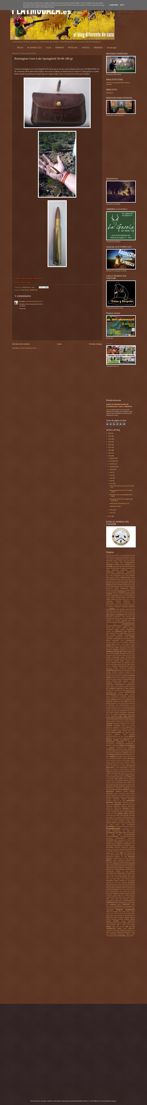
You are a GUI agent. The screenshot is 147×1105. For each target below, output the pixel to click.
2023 (109, 441)
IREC (131, 754)
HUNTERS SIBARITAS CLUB (116, 734)
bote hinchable (126, 590)
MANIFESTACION (110, 787)
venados (123, 921)
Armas (112, 577)
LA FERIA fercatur (123, 769)
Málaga (133, 786)
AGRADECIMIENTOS (129, 562)
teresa (107, 908)
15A (121, 555)
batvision (130, 584)
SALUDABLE (109, 880)
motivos (112, 804)
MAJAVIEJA (122, 786)
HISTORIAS (117, 725)
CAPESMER (114, 595)
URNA (111, 917)
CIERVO (122, 629)
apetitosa (111, 575)
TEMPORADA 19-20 (129, 900)
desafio (108, 664)
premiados (132, 842)
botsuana (132, 590)
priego (122, 845)
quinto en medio (115, 853)
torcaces (108, 913)
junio (111, 475)
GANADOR (131, 716)
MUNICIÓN (123, 806)
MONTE (124, 798)
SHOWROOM (109, 889)
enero (112, 512)
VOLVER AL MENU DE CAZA (22, 282)
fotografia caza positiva (111, 710)
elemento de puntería (111, 679)
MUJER (128, 804)
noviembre (113, 461)
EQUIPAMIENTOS (130, 684)
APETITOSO (117, 575)
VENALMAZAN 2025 (111, 922)
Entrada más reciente (21, 344)
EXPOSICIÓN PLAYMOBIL (119, 696)
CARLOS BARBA (110, 597)
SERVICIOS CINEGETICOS (128, 887)
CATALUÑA (124, 606)
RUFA (114, 878)
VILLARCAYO (116, 930)
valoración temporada (111, 919)
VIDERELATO (131, 928)
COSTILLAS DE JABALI (129, 646)
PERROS (113, 822)
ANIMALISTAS (110, 572)
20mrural (117, 557)
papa (107, 817)
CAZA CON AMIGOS (118, 611)
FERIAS (123, 703)
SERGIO (128, 886)
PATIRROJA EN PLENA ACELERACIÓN (115, 819)
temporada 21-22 (115, 904)
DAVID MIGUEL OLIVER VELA (127, 659)
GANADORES (110, 718)
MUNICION (117, 806)
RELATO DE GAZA (118, 865)
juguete (115, 764)
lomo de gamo (131, 780)
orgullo (107, 815)
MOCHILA (108, 797)
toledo (123, 911)
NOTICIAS (72, 47)
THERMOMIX (109, 910)
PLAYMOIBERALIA (120, 838)
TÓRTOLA (116, 913)
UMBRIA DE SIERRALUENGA (125, 915)
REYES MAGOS (122, 875)
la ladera (119, 773)
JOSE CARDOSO (124, 762)
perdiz (133, 821)
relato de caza (110, 865)
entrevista (109, 683)
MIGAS (128, 793)
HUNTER (118, 732)
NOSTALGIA (120, 811)
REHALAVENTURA (124, 864)
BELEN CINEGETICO (125, 586)
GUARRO (109, 723)
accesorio (120, 560)
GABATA (129, 714)
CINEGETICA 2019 (121, 631)
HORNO (119, 730)
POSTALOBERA (118, 842)
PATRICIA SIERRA (130, 819)
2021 (109, 447)
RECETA (108, 860)
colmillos (126, 636)
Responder (22, 308)
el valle (113, 677)
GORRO (118, 721)
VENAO (124, 922)
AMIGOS (132, 566)
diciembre (113, 458)
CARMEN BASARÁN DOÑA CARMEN (125, 597)
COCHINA (113, 635)
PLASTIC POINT (120, 824)
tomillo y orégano (130, 911)
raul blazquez (127, 854)
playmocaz (132, 826)
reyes (116, 875)
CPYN (117, 648)
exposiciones (131, 696)
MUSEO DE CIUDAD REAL (113, 808)
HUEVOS (108, 732)
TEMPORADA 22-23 (128, 904)
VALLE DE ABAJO (119, 917)
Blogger (114, 1101)
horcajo (108, 730)
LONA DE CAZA (110, 782)
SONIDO (115, 895)
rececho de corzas (123, 858)
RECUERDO (109, 862)
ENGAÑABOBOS (131, 679)
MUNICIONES (131, 806)
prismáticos (132, 845)
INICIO (20, 47)
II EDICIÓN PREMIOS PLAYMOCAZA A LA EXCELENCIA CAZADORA (120, 740)
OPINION (59, 47)
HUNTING (132, 734)
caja (114, 593)
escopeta (121, 686)
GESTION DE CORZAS (123, 719)
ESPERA (112, 688)
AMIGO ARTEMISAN (125, 566)
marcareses (132, 789)
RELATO (132, 864)
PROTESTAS (117, 847)
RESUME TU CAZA (122, 871)
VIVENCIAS (126, 932)
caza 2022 (128, 609)
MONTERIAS (117, 802)
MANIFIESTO (119, 787)
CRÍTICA (133, 648)
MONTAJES (116, 798)
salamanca (127, 878)
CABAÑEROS (122, 592)
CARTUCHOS (110, 603)
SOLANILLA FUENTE (129, 893)
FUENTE (116, 712)
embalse (119, 679)
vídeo (113, 926)
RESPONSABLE (110, 871)
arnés (107, 579)
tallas (120, 898)
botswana (108, 592)
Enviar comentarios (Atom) (28, 348)
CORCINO (132, 642)
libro (116, 778)
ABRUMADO (109, 560)
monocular (122, 797)
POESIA (128, 840)
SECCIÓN (124, 882)
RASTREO (117, 854)
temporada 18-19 (120, 900)
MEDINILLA (119, 791)
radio (121, 853)
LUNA (133, 784)
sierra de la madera (125, 889)
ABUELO (115, 560)
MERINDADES (109, 793)
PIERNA (122, 822)
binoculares (109, 590)
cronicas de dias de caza (113, 655)
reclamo (115, 860)
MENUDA (132, 791)
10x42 (117, 555)
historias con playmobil (128, 725)
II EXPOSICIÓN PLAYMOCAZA (124, 743)
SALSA (133, 878)
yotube (133, 934)
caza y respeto (124, 618)
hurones (126, 736)
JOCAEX (108, 762)
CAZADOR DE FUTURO (113, 620)
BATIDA (126, 584)
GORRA (113, 721)
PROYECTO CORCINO (128, 847)
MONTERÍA (109, 802)
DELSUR (132, 662)
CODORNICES (109, 636)
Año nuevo (132, 573)
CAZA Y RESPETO (120, 609)
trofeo (129, 913)
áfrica (121, 562)
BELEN (113, 586)
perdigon (128, 821)
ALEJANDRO (116, 566)
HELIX (133, 723)
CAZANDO (127, 622)
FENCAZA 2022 (121, 699)
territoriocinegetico (114, 908)
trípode (125, 913)
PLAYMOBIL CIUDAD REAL (122, 826)
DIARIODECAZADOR (124, 666)
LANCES (132, 775)
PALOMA (126, 815)
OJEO (115, 813)
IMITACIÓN (132, 751)
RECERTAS (132, 858)
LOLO (112, 780)
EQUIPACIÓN (110, 684)
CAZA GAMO (118, 613)
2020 (109, 450)
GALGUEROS (114, 716)
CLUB (133, 633)
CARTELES (109, 601)
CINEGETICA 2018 (115, 506)
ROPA (107, 878)
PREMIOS (98, 47)
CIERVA (116, 629)
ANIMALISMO (124, 570)
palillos (121, 815)
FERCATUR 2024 (118, 701)
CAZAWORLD (127, 625)
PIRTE (111, 824)
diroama (122, 670)
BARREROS (109, 584)
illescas (120, 749)
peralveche (114, 821)
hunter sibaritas (125, 732)
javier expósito (117, 760)
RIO (129, 876)
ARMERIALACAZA (125, 577)
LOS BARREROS (119, 782)
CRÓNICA (116, 649)
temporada (132, 898)
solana (133, 891)
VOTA (131, 932)
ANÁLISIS (113, 568)
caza (107, 609)
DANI (133, 657)
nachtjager (132, 808)
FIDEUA (127, 703)
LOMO (124, 780)
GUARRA (132, 721)
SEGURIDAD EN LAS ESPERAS (127, 884)
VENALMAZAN (131, 921)
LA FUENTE (120, 764)
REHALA (116, 864)
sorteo (119, 895)
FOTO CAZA (123, 708)
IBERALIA (132, 736)
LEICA (129, 777)
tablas (112, 898)
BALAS (27, 290)
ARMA (107, 577)
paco (111, 815)
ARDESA (132, 575)
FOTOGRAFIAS (122, 710)
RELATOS (125, 865)
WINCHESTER (120, 934)
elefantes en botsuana (126, 677)
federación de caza (116, 697)
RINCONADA (123, 876)
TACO (116, 898)
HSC (134, 730)
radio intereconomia (129, 853)
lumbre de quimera (126, 784)
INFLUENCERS (110, 752)
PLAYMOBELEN (131, 824)
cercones (118, 627)
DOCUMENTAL (127, 670)
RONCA (132, 876)
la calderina (127, 764)
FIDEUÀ (131, 703)
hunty (118, 736)
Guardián (22, 301)
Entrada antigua (95, 344)
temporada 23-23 (110, 906)
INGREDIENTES (118, 752)
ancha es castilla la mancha (123, 568)
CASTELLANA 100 (129, 603)
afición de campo (112, 562)
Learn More (113, 5)
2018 (109, 456)
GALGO (108, 716)
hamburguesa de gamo (125, 723)
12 (119, 555)
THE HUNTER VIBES (129, 908)
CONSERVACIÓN (130, 640)
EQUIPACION (131, 683)
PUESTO (115, 851)
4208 (125, 559)
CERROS (124, 627)
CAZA (48, 47)
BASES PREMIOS (118, 584)
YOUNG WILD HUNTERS (112, 935)
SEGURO (108, 886)
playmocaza (109, 92)
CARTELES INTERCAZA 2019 (125, 601)
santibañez (121, 880)
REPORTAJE (109, 867)
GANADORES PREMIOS (122, 718)
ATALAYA (120, 581)
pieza (126, 822)
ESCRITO (126, 686)
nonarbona (108, 811)
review (107, 875)
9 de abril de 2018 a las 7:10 (34, 301)
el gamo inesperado (115, 675)
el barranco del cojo (122, 673)
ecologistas (121, 672)
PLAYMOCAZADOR (129, 834)
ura (134, 915)
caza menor (125, 613)
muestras (124, 804)
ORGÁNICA (131, 813)
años (107, 575)
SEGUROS (114, 886)
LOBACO (108, 780)
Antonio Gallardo (115, 573)
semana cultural (121, 886)
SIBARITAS (116, 889)
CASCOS (118, 603)
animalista (132, 570)
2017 (109, 516)
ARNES (133, 577)
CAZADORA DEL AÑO (111, 622)
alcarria (133, 564)
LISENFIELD (132, 778)
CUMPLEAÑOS (115, 657)
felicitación (124, 697)
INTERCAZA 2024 (125, 754)
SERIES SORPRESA (116, 887)
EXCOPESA (109, 692)
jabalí (117, 756)
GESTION (108, 719)
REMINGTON (34, 290)
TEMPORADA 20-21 (112, 902)
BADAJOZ (109, 583)
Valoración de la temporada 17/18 (119, 503)
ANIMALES (115, 570)
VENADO (116, 921)
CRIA (128, 648)
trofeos (133, 913)
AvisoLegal (111, 47)
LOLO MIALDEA (118, 780)
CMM (107, 635)
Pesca (118, 822)
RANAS (112, 854)
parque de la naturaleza (115, 817)
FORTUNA (114, 708)
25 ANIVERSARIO (124, 557)
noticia (126, 811)
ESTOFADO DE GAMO (120, 690)
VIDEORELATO (110, 928)
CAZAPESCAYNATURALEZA (114, 625)
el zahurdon (118, 677)
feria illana (118, 703)
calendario (121, 593)
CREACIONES (122, 648)
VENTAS (86, 47)
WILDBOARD (113, 934)
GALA (133, 714)
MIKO (124, 795)
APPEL (127, 575)
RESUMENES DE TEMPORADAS (115, 873)
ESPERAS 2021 (110, 690)
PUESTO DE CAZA (124, 851)
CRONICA (109, 649)
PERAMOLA (122, 821)
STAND (113, 897)
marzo (112, 483)
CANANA (108, 595)
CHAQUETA (132, 627)
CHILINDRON (109, 629)
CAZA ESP (112, 613)
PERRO (108, 822)
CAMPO (132, 593)
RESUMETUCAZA (130, 873)
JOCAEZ (113, 762)
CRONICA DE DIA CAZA (127, 649)
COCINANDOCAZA (129, 635)
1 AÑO (107, 555)
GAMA (120, 716)
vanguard (126, 919)
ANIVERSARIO (131, 572)
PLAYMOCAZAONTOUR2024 (128, 836)
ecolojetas (127, 672)
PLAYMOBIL (110, 826)
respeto (116, 867)
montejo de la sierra (118, 800)
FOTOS (129, 710)
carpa (123, 599)
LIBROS (121, 778)
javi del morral (110, 760)
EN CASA (123, 679)
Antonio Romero (125, 573)
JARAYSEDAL (131, 758)
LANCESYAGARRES (111, 776)
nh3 (121, 810)
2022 (109, 444)
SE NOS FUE (116, 882)
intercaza (125, 753)
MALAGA (128, 786)
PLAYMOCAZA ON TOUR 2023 (123, 831)
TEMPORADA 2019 (123, 902)
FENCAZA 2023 (130, 699)
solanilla (122, 893)
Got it (122, 5)
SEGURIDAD (131, 882)
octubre (112, 464)
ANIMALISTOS (120, 572)
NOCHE (128, 810)
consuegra (108, 642)
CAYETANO (131, 606)
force (131, 707)
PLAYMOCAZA (34, 47)
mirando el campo (130, 795)
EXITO (115, 692)
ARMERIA (117, 577)
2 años (124, 555)
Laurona (125, 776)
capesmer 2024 (122, 595)
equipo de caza (114, 686)
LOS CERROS (128, 782)
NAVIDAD (116, 810)
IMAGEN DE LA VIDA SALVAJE (120, 751)
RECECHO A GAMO (112, 858)
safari (123, 878)
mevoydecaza (122, 793)
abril (111, 480)
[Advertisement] (121, 132)
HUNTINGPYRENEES (111, 736)
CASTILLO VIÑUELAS (114, 606)
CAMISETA (127, 593)
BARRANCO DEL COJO (128, 583)
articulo (118, 579)
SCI (126, 880)
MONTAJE (108, 798)
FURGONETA (122, 714)
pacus (114, 815)
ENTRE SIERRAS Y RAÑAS (126, 681)
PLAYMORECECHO (111, 840)
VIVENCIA (119, 932)
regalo (107, 864)
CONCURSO (115, 640)
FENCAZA (114, 699)
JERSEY (133, 760)
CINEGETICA (131, 629)
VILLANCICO (109, 930)
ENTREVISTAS (117, 683)
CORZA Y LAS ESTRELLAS (123, 644)
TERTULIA (121, 908)
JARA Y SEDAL (122, 758)
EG (131, 672)
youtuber (127, 935)
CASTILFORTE (109, 604)
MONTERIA (130, 800)
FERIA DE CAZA (110, 703)
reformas (133, 862)
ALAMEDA (127, 564)
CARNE (108, 599)
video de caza (130, 926)
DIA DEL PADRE (126, 664)
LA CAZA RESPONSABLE (121, 767)
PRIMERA (126, 845)
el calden (130, 673)
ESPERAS (132, 688)
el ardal (114, 673)
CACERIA (109, 594)
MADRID (116, 786)
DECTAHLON (109, 660)
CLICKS (129, 633)
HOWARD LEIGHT (127, 730)
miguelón (120, 795)
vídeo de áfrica (120, 926)
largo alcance (120, 776)
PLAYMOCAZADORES (112, 836)
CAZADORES (121, 622)
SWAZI (107, 898)
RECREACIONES (130, 860)
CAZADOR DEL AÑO (128, 620)
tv (113, 915)
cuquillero (122, 657)
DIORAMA (110, 670)
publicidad (121, 849)
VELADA (108, 921)
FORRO (109, 708)
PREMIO (108, 843)
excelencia (132, 690)
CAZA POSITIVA (126, 616)
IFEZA (120, 738)
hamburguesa (115, 723)
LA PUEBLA (121, 775)
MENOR (126, 791)
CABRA (133, 592)
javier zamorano (126, 760)
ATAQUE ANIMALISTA (129, 581)
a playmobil (132, 559)
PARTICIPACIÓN (127, 817)
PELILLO (108, 821)
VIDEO (108, 926)
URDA (108, 917)
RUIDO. (119, 878)
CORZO (108, 646)
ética (127, 690)
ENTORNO (114, 681)
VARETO (132, 919)
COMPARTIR (109, 638)
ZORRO (132, 935)
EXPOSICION (130, 692)
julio (111, 472)
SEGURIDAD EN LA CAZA (112, 884)
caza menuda (131, 613)
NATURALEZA (109, 810)
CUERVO (108, 657)
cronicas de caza (120, 653)
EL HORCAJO (123, 675)
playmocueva (109, 838)
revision (112, 875)
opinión (126, 813)
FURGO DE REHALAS (112, 714)
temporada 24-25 (130, 906)
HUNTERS (132, 732)
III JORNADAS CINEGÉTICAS (115, 747)
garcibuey (132, 718)
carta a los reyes (130, 599)
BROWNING (114, 592)
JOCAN (118, 762)
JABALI (112, 756)
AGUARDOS (117, 564)
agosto (112, 469)
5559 (127, 559)
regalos (112, 864)
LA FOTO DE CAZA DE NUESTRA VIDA (123, 771)
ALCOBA (109, 566)
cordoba (108, 644)
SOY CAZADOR (126, 895)
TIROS (119, 911)
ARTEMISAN (112, 579)
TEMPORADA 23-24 (120, 906)
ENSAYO (108, 681)
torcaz (112, 913)
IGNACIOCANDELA (128, 738)
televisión (125, 898)
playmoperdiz (132, 838)
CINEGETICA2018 (113, 633)
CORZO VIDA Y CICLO (117, 646)
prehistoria (126, 842)
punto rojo (132, 851)
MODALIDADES (115, 797)
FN (134, 703)
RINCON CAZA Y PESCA (112, 876)
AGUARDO (109, 564)
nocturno (133, 810)
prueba (108, 849)
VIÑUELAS (123, 930)
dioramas (116, 670)
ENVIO (124, 683)
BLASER (114, 590)
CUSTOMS (128, 657)
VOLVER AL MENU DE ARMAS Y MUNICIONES (28, 278)
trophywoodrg (109, 915)
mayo (111, 478)
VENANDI (119, 922)
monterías (125, 802)
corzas (133, 644)
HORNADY (114, 730)
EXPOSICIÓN (111, 694)
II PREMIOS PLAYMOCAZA (126, 745)
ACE (125, 560)
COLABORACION (119, 636)
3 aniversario (132, 557)
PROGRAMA (109, 847)
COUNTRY (111, 648)
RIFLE (133, 875)
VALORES (120, 919)
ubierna (116, 915)
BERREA (132, 588)
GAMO (125, 716)
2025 (109, 436)
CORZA (113, 644)
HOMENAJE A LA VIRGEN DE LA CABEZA (123, 729)
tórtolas (121, 913)
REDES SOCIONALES (118, 862)
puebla (126, 849)
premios (114, 843)
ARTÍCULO (124, 579)
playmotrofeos (121, 840)
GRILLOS (127, 721)
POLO (133, 840)
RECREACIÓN (121, 860)
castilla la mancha (118, 604)
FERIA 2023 (132, 701)
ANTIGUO (108, 573)
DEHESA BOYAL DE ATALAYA (120, 662)
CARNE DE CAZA (116, 599)
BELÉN (117, 586)
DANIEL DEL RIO (111, 659)
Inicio (59, 344)
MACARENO (109, 786)
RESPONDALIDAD (130, 869)
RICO (129, 875)
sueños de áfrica (126, 897)
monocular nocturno (130, 797)
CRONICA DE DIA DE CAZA (116, 651)
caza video (117, 618)
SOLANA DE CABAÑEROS (112, 893)
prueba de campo (114, 849)
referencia (127, 862)
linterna (126, 778)
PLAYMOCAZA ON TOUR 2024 (116, 832)
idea (117, 738)
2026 (109, 433)
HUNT (113, 732)
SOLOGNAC (109, 895)
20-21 (127, 555)
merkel (115, 793)
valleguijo (126, 917)
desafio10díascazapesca (116, 664)
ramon (107, 854)
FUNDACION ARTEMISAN (127, 712)
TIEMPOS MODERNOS (125, 910)
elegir (133, 677)
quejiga (108, 853)
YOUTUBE (122, 935)
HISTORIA (109, 725)
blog (118, 590)
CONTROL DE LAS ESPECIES (120, 642)
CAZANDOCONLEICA (128, 624)
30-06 (22, 290)
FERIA (126, 701)
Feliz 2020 (129, 697)
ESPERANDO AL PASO (122, 688)
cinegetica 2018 (110, 631)
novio (112, 813)
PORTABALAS (109, 842)
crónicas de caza (130, 653)
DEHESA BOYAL (119, 660)
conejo (122, 640)
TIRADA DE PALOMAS (112, 911)
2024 (109, 439)
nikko (123, 810)
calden (116, 593)
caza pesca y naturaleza (115, 615)
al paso (122, 564)
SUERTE (132, 897)
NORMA (114, 811)
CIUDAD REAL (123, 633)
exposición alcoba (123, 694)
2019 (109, 453)
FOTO (118, 708)
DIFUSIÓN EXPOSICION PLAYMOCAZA (124, 668)
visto (115, 932)
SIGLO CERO (122, 891)
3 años (108, 559)
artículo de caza (114, 581)
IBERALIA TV (110, 738)
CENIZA (108, 627)
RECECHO (131, 856)
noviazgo (108, 813)
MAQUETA (125, 789)
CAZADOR (131, 618)
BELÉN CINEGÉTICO (121, 588)
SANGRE (116, 880)
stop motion (118, 897)
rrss (111, 878)
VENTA (108, 924)
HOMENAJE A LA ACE (119, 727)
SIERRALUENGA (114, 891)
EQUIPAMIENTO (119, 684)
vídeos (124, 928)
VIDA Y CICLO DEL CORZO (125, 924)
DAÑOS (118, 659)
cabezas (128, 592)
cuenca (133, 655)
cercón (113, 627)
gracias (122, 721)
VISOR (112, 932)
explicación (121, 692)
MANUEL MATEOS (117, 789)
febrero (112, 510)
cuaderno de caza (126, 655)
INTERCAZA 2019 (114, 754)
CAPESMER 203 (130, 595)
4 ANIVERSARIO (119, 559)
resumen (132, 871)
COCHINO (120, 635)
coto (107, 648)
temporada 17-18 (110, 900)
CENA (133, 625)
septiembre (113, 466)
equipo (108, 686)
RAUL (122, 854)
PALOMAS (132, 815)
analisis (108, 568)
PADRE (118, 815)
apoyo (123, 575)
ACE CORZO (131, 560)
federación (108, 697)
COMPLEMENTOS (118, 638)
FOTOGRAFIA (131, 708)
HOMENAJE (109, 727)
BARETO (119, 583)
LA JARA (113, 773)
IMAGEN (125, 749)
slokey (128, 891)
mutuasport (125, 808)
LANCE (127, 775)
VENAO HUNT (131, 922)
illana (117, 749)
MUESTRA (118, 804)
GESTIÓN (114, 719)
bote (121, 590)
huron (122, 736)
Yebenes (128, 934)
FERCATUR (109, 701)
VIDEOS (119, 928)
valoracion (132, 917)
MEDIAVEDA (110, 791)
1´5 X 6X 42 (112, 555)
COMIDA (132, 637)
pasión (133, 817)
